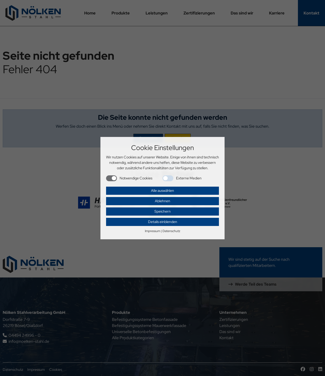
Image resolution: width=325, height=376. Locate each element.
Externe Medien (189, 178)
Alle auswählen (162, 190)
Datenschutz (171, 231)
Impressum (152, 231)
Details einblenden (162, 221)
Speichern (162, 211)
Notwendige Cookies (136, 178)
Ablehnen (162, 201)
